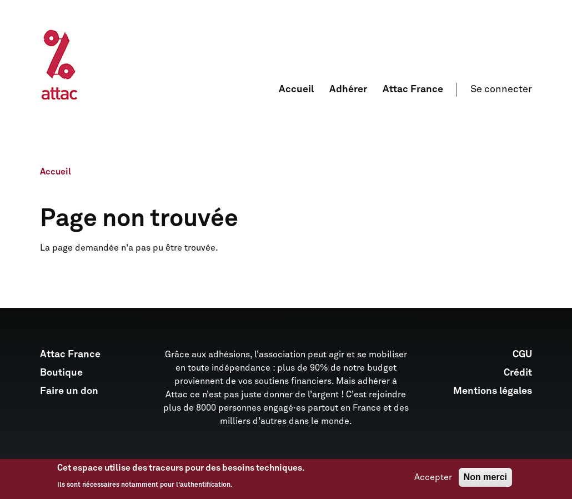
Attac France (413, 89)
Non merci (485, 480)
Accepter (433, 480)
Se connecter (501, 89)
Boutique (61, 373)
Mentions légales (492, 391)
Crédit (518, 373)
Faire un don (69, 391)
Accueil (296, 89)
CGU (522, 355)
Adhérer (348, 89)
